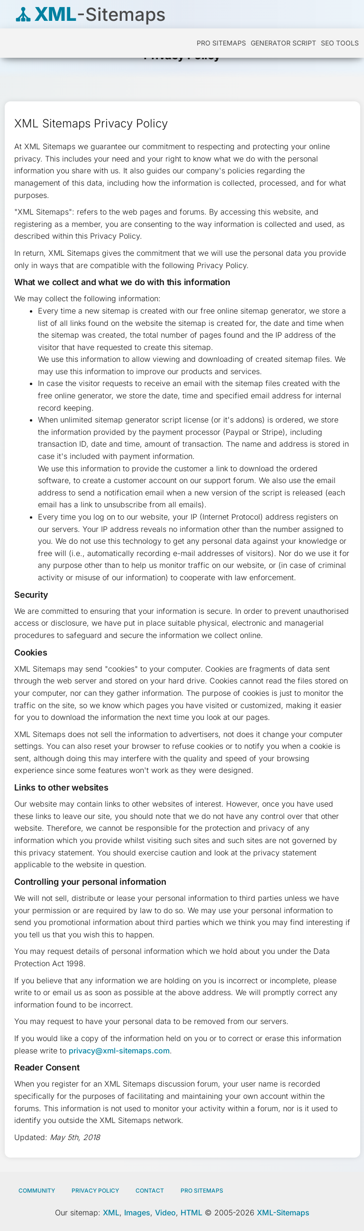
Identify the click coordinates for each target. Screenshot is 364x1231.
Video (165, 1212)
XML (111, 1212)
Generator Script (283, 43)
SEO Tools (340, 43)
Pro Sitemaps (202, 1190)
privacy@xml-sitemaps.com (119, 1050)
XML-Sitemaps (283, 1212)
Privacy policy (95, 1190)
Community (36, 1190)
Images (137, 1212)
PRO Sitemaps (221, 43)
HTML (191, 1212)
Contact (150, 1190)
